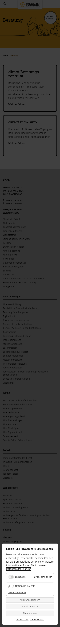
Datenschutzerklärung (18, 569)
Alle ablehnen (30, 613)
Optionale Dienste (25, 586)
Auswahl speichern (30, 600)
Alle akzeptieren (30, 606)
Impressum (22, 619)
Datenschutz (37, 619)
